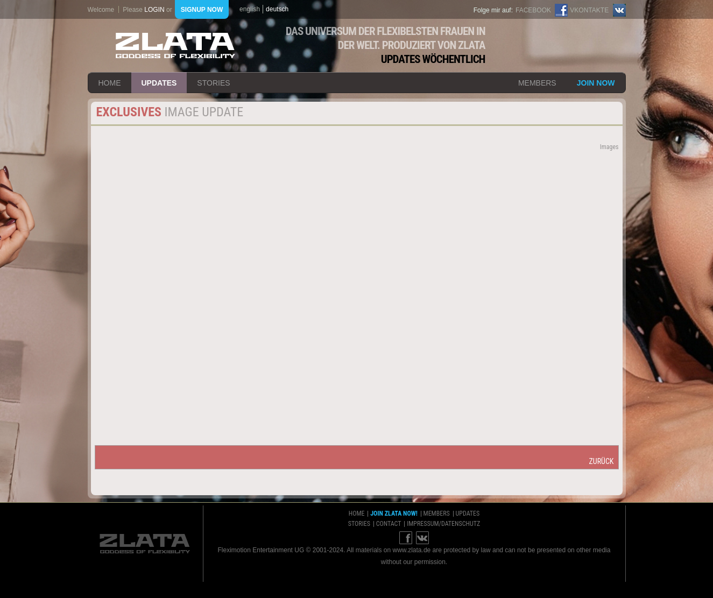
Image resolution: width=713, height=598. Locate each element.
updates (159, 83)
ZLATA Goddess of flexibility (175, 45)
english (249, 9)
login (154, 9)
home (109, 83)
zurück (601, 461)
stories (213, 83)
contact (388, 523)
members (537, 83)
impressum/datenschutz (443, 523)
